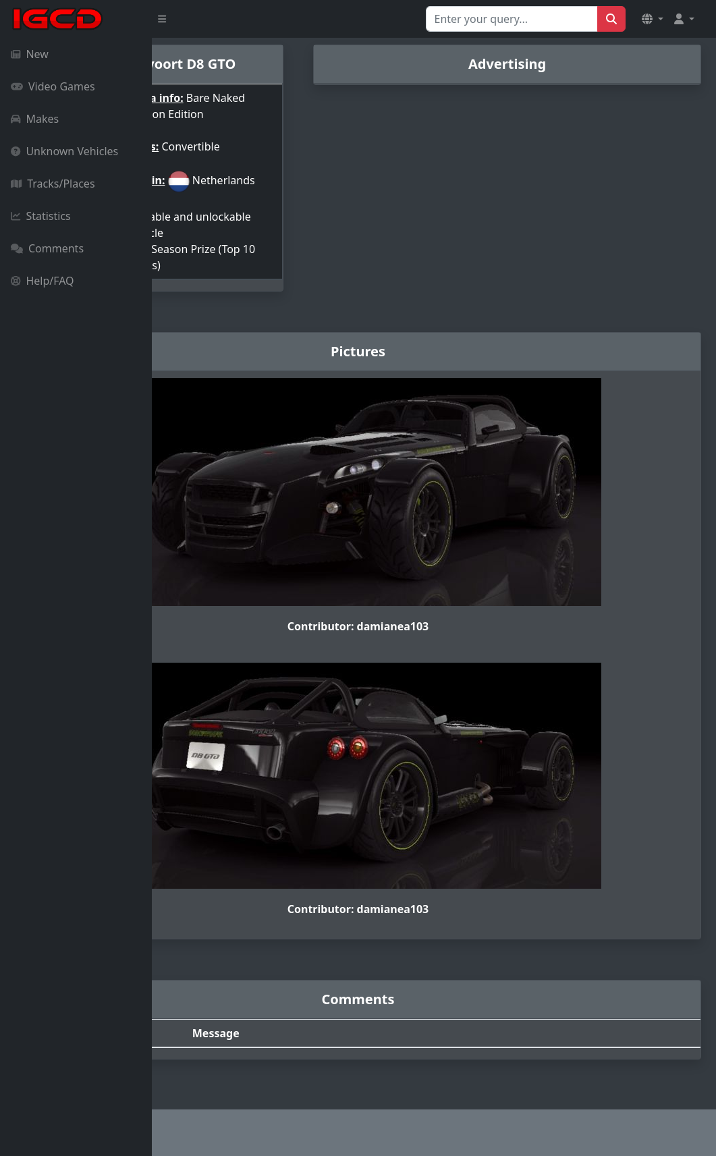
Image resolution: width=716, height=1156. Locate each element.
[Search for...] (512, 19)
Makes (35, 118)
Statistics (41, 216)
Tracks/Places (53, 183)
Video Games (53, 86)
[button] (652, 18)
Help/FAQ (42, 280)
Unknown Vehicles (64, 151)
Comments (47, 248)
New (30, 54)
